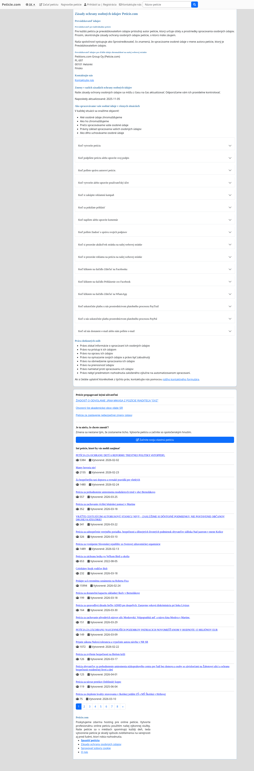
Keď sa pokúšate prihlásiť (91, 207)
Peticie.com (11, 4)
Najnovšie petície (71, 4)
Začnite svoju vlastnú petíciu (155, 440)
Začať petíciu (48, 4)
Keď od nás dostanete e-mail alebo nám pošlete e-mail (106, 331)
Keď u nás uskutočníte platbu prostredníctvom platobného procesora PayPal (117, 318)
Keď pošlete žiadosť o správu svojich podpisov (102, 232)
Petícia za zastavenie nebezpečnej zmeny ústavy (104, 415)
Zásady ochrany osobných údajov (101, 744)
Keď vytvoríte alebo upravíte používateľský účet (103, 182)
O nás (84, 752)
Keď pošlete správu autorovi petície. (97, 170)
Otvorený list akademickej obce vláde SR (99, 408)
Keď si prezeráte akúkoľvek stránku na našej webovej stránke (110, 244)
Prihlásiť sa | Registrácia (100, 4)
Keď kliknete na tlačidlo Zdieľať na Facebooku (102, 269)
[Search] (167, 4)
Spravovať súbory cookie (96, 748)
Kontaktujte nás (130, 4)
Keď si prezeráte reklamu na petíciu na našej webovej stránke (110, 257)
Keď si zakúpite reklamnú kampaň (96, 195)
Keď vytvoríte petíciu (89, 145)
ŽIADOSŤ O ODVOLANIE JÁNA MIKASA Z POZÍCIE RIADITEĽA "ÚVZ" (117, 400)
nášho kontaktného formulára (181, 379)
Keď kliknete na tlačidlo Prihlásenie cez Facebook (104, 281)
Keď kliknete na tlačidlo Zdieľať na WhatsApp (102, 294)
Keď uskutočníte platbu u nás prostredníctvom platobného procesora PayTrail (118, 306)
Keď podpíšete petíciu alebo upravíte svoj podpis (103, 158)
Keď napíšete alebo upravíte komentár (98, 219)
